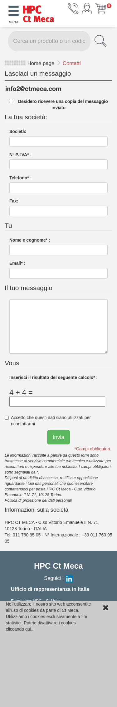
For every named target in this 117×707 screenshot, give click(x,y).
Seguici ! (58, 578)
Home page (41, 63)
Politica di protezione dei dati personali (38, 500)
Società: (17, 131)
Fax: (13, 200)
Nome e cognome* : (29, 240)
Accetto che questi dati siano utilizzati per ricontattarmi (48, 420)
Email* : (17, 263)
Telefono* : (20, 177)
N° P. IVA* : (20, 154)
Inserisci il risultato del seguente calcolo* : (53, 377)
